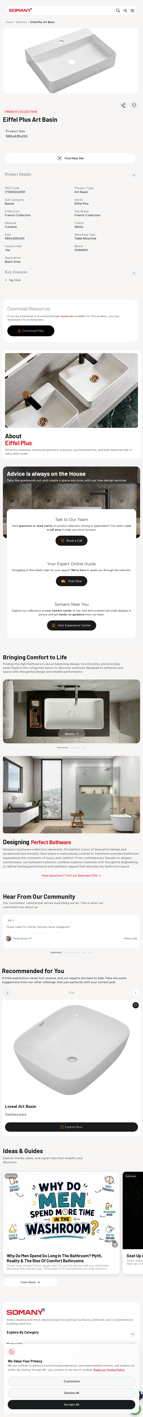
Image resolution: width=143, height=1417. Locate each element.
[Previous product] (7, 994)
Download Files (31, 331)
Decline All (71, 1393)
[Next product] (136, 994)
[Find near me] (125, 10)
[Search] (118, 10)
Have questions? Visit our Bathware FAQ (71, 875)
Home (9, 22)
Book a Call (71, 540)
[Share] (124, 105)
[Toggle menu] (132, 10)
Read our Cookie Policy (109, 1370)
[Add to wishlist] (136, 1007)
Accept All (71, 1404)
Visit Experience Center (71, 625)
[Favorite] (134, 105)
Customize (72, 1381)
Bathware (21, 22)
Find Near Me (71, 158)
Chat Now (71, 581)
